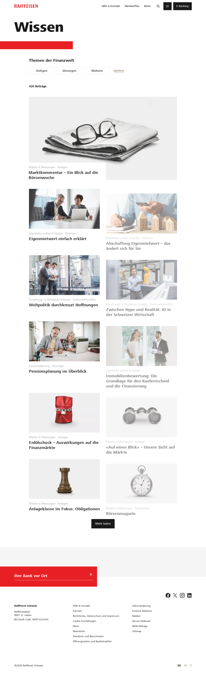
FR (185, 665)
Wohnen (97, 70)
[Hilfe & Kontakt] (81, 605)
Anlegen (41, 70)
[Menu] (167, 6)
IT (191, 665)
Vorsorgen (69, 70)
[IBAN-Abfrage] (139, 626)
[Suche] (158, 6)
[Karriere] (77, 610)
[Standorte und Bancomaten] (88, 636)
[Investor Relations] (142, 610)
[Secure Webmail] (141, 621)
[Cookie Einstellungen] (84, 621)
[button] (123, 70)
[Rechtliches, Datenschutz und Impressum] (96, 615)
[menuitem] (110, 6)
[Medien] (136, 615)
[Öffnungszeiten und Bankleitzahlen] (92, 641)
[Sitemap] (136, 631)
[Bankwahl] (49, 576)
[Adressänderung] (141, 605)
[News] (76, 626)
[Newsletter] (79, 631)
